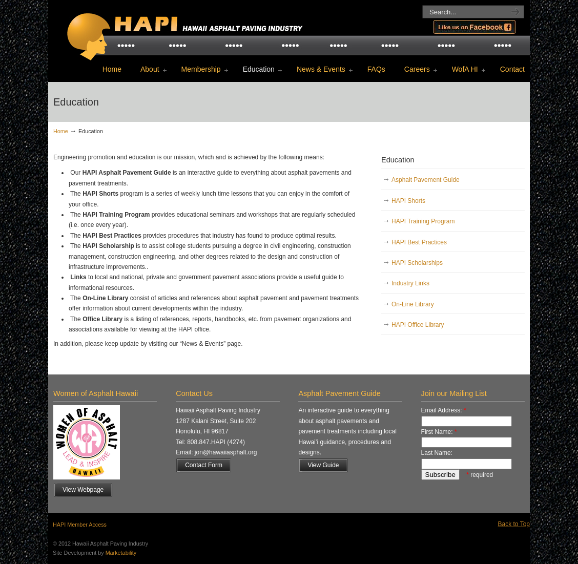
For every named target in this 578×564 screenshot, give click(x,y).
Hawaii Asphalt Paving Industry (181, 28)
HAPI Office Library (417, 324)
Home (60, 131)
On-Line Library (412, 304)
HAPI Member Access (80, 524)
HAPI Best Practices (419, 242)
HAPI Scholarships (417, 262)
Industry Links (410, 283)
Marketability (121, 553)
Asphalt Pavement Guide (425, 179)
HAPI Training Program (423, 221)
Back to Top (514, 524)
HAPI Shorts (408, 200)
